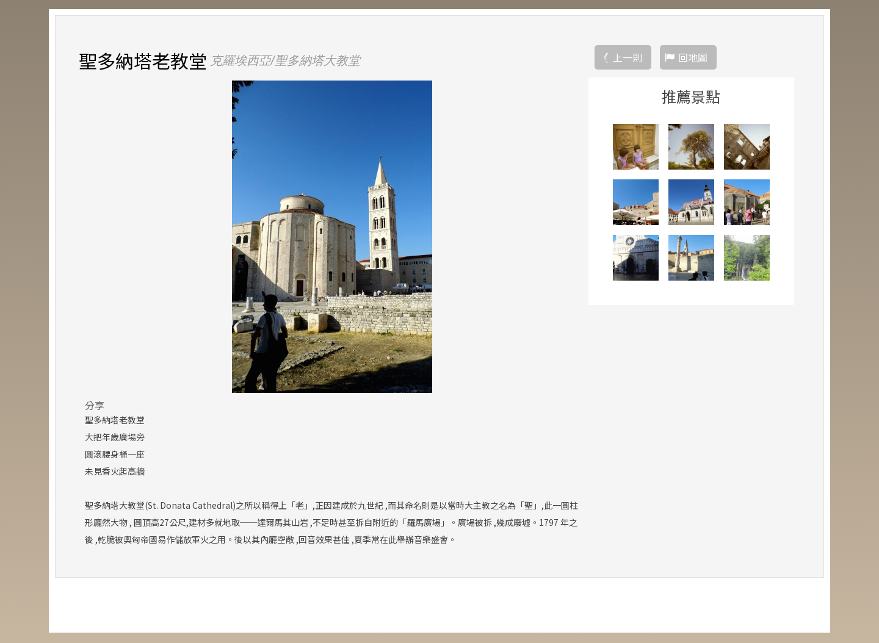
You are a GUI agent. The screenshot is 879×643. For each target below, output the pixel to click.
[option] (332, 237)
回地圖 (692, 58)
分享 (94, 405)
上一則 (627, 58)
